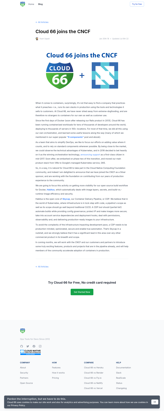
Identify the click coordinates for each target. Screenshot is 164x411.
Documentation (123, 367)
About (23, 367)
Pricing (55, 378)
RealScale (121, 378)
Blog (40, 4)
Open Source (26, 383)
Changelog (121, 388)
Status (119, 383)
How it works (58, 372)
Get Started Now (82, 292)
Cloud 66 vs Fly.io (92, 378)
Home (31, 4)
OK (155, 402)
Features (56, 367)
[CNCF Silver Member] (30, 352)
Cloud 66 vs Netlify (93, 383)
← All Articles (42, 22)
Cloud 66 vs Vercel (93, 388)
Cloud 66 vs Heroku (93, 367)
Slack (118, 372)
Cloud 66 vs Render (93, 372)
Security (24, 372)
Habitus (51, 189)
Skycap (66, 199)
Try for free (137, 4)
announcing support (90, 154)
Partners (24, 378)
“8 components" (75, 137)
